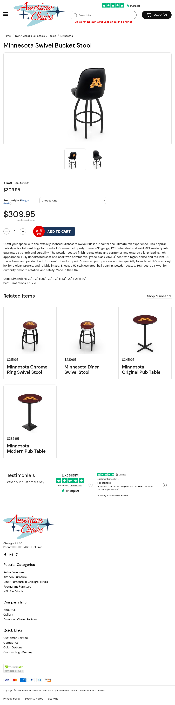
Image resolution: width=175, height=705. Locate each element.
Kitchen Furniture (15, 577)
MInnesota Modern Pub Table (26, 448)
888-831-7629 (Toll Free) (27, 547)
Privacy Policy (12, 698)
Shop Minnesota (159, 296)
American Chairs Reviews (20, 619)
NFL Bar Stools (13, 591)
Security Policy (34, 698)
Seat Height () (16, 202)
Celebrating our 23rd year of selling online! (103, 22)
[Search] (106, 15)
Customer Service (15, 637)
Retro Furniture (13, 572)
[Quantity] (15, 231)
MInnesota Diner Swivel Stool (81, 369)
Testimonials (21, 475)
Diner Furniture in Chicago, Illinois (25, 581)
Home (7, 36)
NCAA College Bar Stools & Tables (35, 36)
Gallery (8, 614)
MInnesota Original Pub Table (141, 369)
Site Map (53, 698)
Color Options (12, 647)
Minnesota (66, 36)
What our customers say (25, 482)
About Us (9, 609)
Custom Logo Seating (17, 652)
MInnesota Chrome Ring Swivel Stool (27, 369)
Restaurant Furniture (17, 586)
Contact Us (10, 642)
